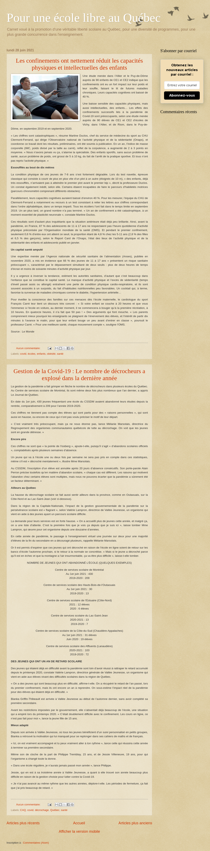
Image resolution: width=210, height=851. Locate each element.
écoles (31, 353)
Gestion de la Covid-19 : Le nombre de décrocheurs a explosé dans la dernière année (79, 374)
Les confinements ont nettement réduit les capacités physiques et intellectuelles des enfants (79, 64)
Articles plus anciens (135, 823)
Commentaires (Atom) (36, 842)
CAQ (23, 810)
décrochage (42, 810)
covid (23, 353)
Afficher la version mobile (79, 831)
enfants (41, 353)
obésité (51, 353)
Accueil (79, 823)
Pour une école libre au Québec (84, 17)
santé (60, 353)
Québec (54, 810)
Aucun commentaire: (28, 348)
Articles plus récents (23, 823)
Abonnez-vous (182, 95)
